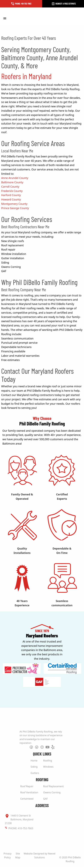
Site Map (17, 855)
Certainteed (26, 798)
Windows (48, 766)
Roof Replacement (53, 786)
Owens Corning (52, 792)
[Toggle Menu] (4, 18)
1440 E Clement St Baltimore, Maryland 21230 (19, 819)
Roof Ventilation (29, 792)
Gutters (35, 773)
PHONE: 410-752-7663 (20, 828)
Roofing (47, 760)
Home (34, 760)
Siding (34, 766)
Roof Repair (26, 786)
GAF (45, 798)
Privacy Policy (7, 855)
